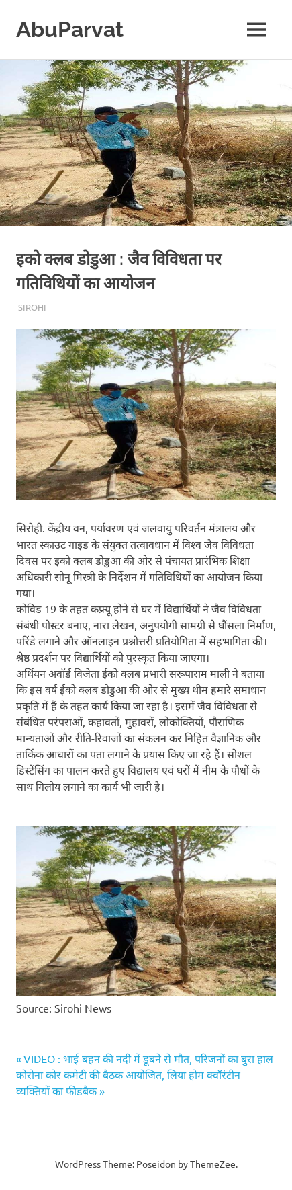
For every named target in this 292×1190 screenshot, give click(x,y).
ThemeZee (213, 1164)
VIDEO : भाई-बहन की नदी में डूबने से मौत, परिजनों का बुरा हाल (148, 1058)
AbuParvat (70, 29)
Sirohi (32, 307)
